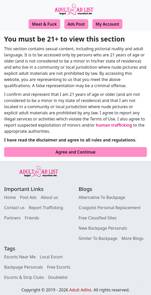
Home (10, 197)
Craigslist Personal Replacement (110, 207)
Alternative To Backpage (102, 197)
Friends (32, 218)
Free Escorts (58, 267)
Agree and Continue (75, 152)
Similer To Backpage (98, 238)
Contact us (14, 207)
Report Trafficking (46, 207)
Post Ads (28, 197)
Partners (12, 218)
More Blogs (132, 238)
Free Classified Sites (98, 218)
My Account (107, 24)
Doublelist (58, 277)
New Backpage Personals (103, 228)
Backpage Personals (23, 267)
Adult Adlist (80, 290)
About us (49, 197)
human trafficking (114, 125)
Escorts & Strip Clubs (24, 277)
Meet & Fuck (44, 24)
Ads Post (76, 24)
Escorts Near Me (20, 257)
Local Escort (51, 257)
